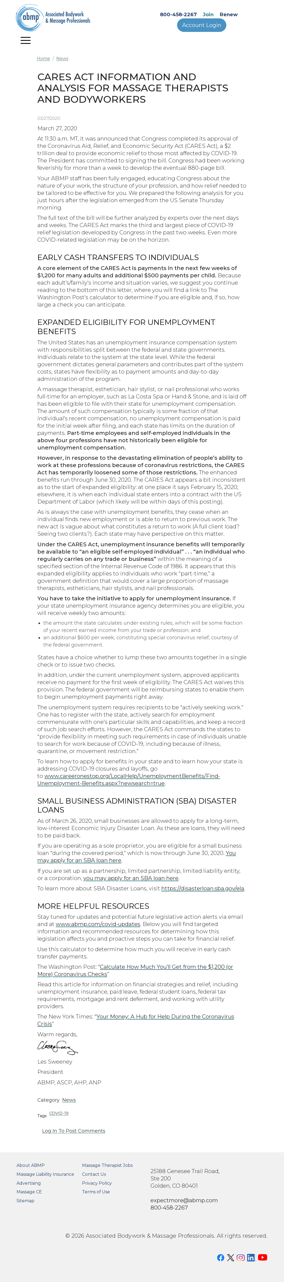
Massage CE (29, 1191)
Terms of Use (96, 1191)
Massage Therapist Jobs (107, 1165)
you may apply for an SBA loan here (130, 878)
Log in (49, 1131)
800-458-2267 (178, 15)
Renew (229, 15)
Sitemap (25, 1200)
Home (43, 58)
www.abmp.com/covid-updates (98, 924)
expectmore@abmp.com (184, 1200)
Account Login (201, 25)
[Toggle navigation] (25, 40)
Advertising (29, 1183)
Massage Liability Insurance (45, 1174)
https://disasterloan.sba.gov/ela (202, 888)
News (62, 58)
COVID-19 (58, 1113)
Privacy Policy (97, 1183)
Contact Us (94, 1174)
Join (208, 15)
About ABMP (31, 1165)
